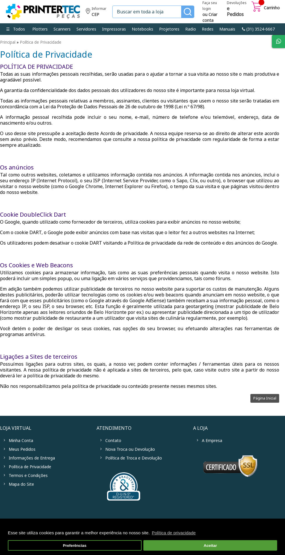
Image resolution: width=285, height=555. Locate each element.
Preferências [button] (74, 545)
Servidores (86, 29)
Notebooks (142, 29)
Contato (113, 441)
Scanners (62, 29)
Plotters (40, 29)
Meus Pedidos (22, 449)
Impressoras (114, 29)
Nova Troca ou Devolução (130, 449)
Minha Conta (21, 441)
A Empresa (212, 441)
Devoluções (237, 9)
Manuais (227, 29)
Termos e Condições (28, 475)
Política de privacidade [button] (174, 532)
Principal (7, 42)
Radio (190, 29)
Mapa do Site (21, 484)
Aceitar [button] (210, 545)
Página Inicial (264, 398)
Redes (207, 29)
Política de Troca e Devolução (133, 458)
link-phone (258, 29)
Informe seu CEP (96, 12)
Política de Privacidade (40, 42)
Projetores (169, 29)
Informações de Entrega (32, 458)
